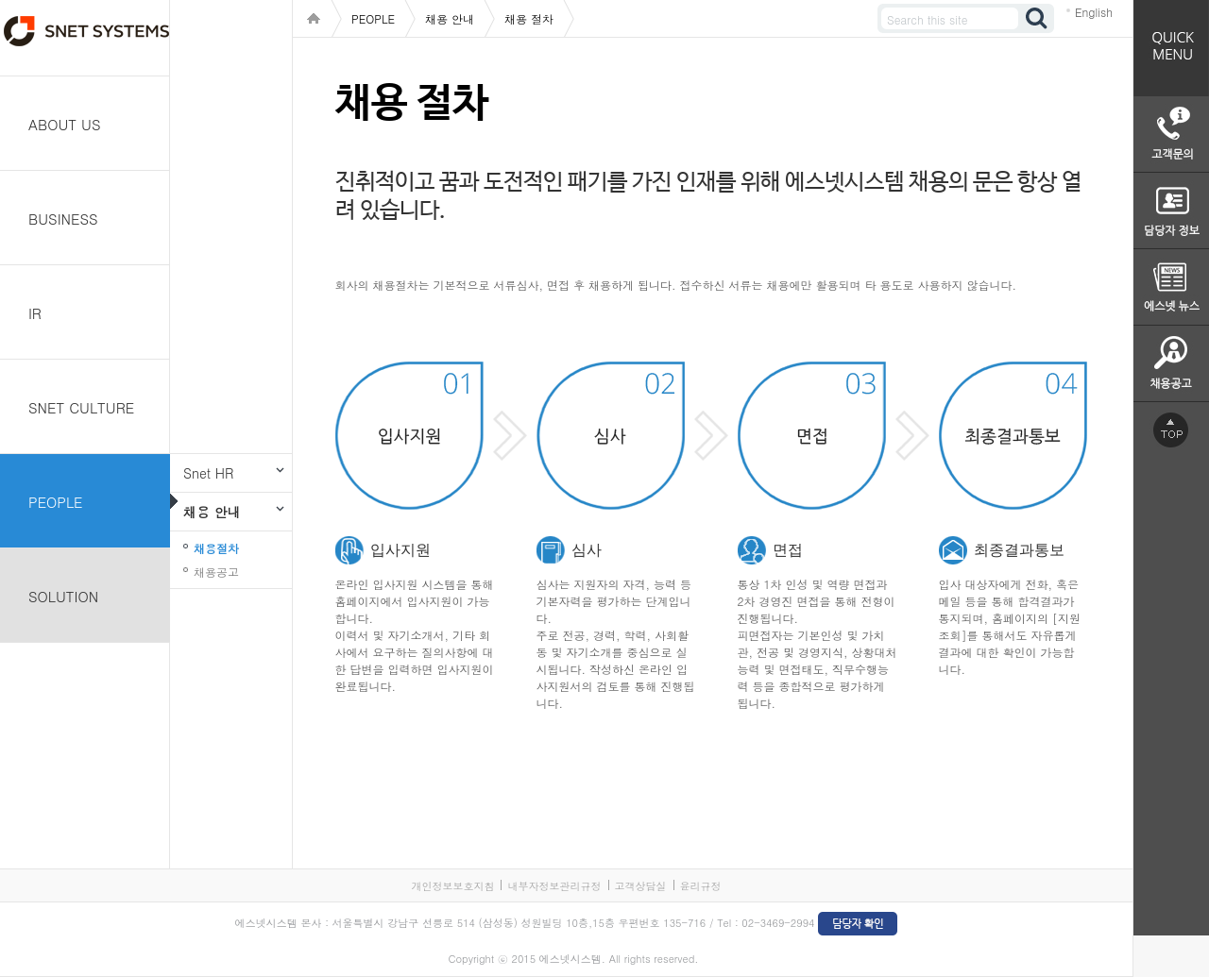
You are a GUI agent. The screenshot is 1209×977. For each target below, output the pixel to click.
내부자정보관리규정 (554, 886)
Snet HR (208, 472)
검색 (1037, 18)
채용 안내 (212, 511)
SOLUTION (63, 596)
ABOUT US (64, 124)
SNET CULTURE (81, 407)
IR (35, 313)
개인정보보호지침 (452, 886)
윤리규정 (701, 886)
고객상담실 (641, 886)
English (1094, 12)
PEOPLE (55, 502)
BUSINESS (63, 218)
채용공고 (216, 572)
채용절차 (216, 548)
